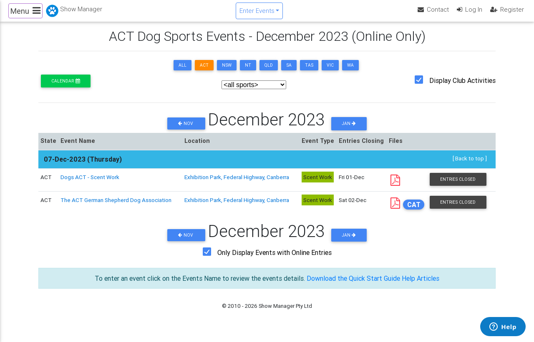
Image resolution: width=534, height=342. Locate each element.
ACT (204, 72)
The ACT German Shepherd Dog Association (115, 207)
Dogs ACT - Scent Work (89, 183)
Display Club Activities (462, 87)
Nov (186, 130)
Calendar (65, 88)
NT (248, 72)
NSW (227, 72)
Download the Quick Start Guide (353, 285)
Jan (349, 130)
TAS (309, 72)
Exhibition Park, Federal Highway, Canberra (236, 183)
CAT (414, 211)
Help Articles (420, 285)
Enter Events (257, 14)
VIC (330, 72)
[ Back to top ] (470, 165)
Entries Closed (458, 186)
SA (289, 72)
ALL (182, 72)
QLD (268, 72)
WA (350, 72)
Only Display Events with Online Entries (274, 259)
